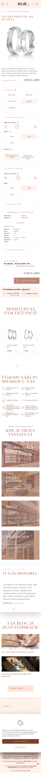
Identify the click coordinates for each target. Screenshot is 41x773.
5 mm (29, 136)
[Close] (37, 763)
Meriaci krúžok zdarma (28, 388)
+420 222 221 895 (11, 293)
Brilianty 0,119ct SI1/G (11, 156)
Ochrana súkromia (31, 754)
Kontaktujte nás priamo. (25, 266)
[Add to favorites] (16, 351)
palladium (12, 108)
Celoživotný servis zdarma (10, 388)
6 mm (12, 143)
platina (29, 101)
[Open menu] (3, 4)
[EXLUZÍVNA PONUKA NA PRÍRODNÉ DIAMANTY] (20, 667)
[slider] (17, 126)
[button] (36, 338)
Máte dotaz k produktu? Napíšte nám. (10, 414)
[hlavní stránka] (22, 6)
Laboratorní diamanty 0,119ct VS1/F (28, 157)
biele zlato (11, 95)
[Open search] (8, 4)
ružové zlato (12, 101)
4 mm (12, 136)
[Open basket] (37, 4)
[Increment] (35, 126)
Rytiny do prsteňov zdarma (29, 394)
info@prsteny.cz (30, 293)
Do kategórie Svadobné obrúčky (15, 11)
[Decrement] (5, 126)
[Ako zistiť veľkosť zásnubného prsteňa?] (20, 643)
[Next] (35, 43)
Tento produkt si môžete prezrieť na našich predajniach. (29, 407)
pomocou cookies (28, 732)
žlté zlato (29, 95)
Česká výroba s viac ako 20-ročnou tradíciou (30, 414)
